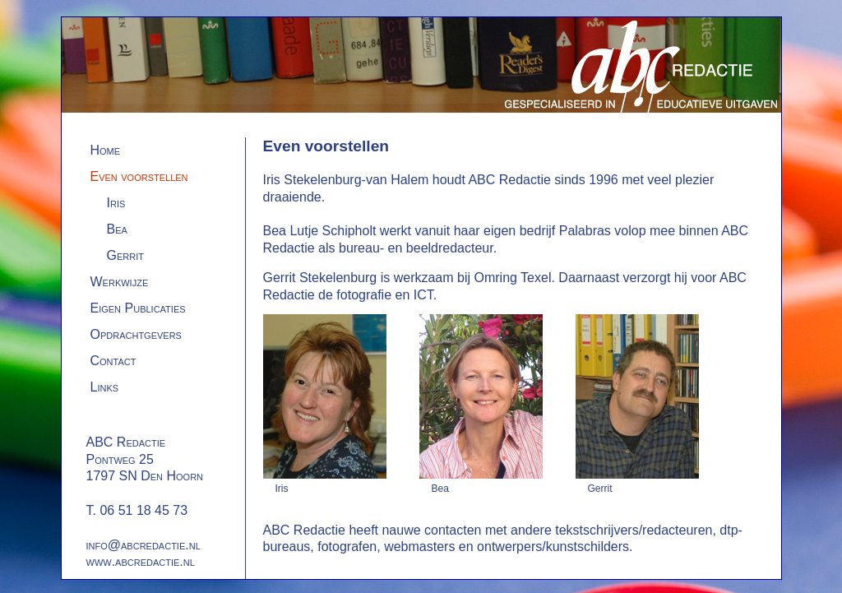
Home (105, 150)
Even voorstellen (139, 176)
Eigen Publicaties (138, 308)
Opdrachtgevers (136, 334)
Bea (117, 229)
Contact (113, 361)
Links (104, 387)
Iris (116, 203)
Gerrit (125, 255)
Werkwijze (119, 282)
